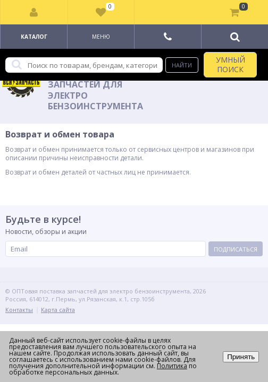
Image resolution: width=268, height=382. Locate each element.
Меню (101, 36)
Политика (172, 365)
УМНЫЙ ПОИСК (230, 64)
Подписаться (235, 249)
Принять (241, 357)
